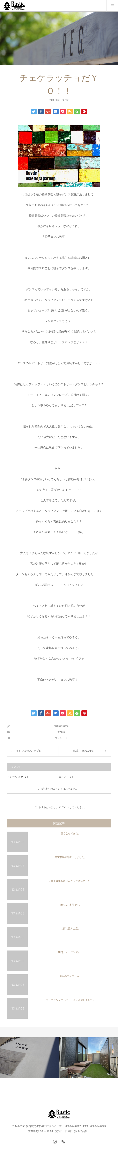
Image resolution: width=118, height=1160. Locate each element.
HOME (10, 1090)
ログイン (64, 807)
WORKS (37, 1090)
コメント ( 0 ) (66, 777)
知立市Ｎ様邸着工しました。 (70, 857)
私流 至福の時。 (84, 751)
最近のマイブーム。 (70, 976)
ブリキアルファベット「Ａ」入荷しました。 (70, 999)
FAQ (87, 1090)
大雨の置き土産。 (70, 928)
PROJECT (25, 1090)
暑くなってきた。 (70, 833)
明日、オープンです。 (70, 952)
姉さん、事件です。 (70, 904)
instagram (102, 1090)
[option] (29, 1058)
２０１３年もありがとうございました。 (70, 881)
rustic (65, 726)
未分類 (65, 100)
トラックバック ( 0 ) (17, 777)
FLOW (49, 1090)
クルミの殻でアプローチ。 (33, 751)
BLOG (62, 1090)
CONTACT (77, 1090)
